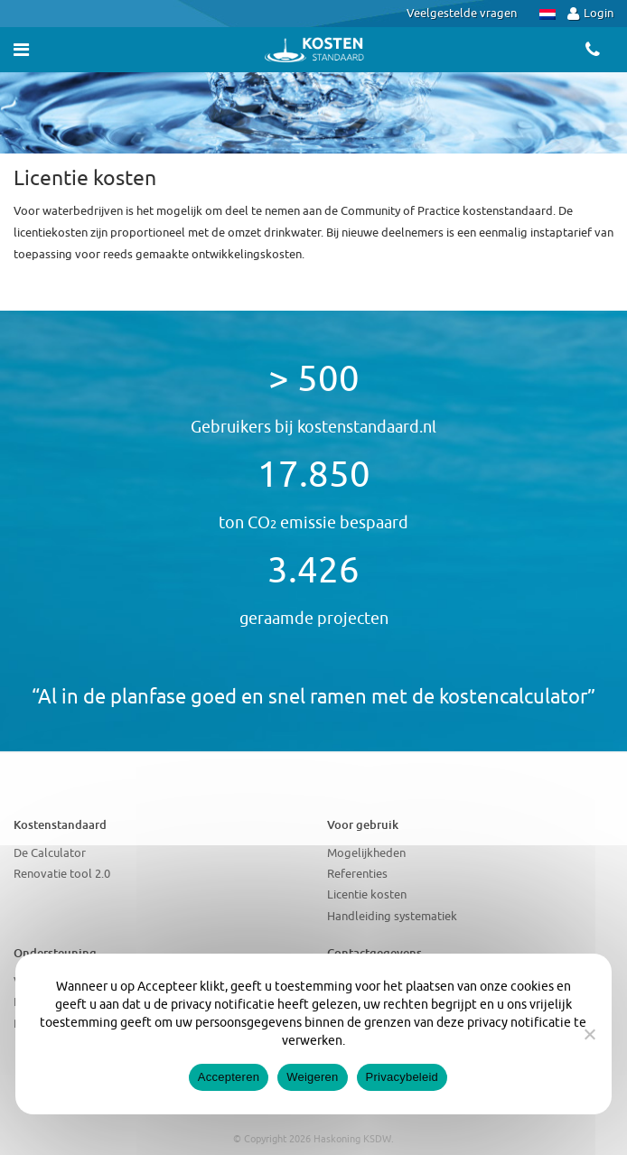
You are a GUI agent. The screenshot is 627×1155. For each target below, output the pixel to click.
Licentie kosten (367, 894)
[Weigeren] (589, 1034)
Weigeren (312, 1077)
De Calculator (50, 853)
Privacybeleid (402, 1077)
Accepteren (228, 1077)
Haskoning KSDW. (354, 1138)
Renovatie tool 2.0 (62, 873)
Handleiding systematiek (392, 916)
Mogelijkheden (366, 853)
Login (590, 13)
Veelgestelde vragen (462, 13)
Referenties (357, 873)
